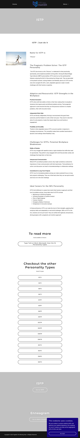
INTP (40, 317)
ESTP (40, 322)
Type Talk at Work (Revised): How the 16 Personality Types (40, 243)
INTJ (40, 294)
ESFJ (40, 350)
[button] (65, 4)
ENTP (40, 339)
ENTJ (40, 362)
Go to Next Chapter (40, 419)
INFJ (40, 288)
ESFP (40, 328)
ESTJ (40, 345)
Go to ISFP (40, 390)
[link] (40, 4)
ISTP (40, 300)
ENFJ (40, 356)
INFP (40, 311)
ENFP (40, 334)
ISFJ (40, 283)
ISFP (40, 305)
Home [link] (14, 4)
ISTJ (40, 277)
